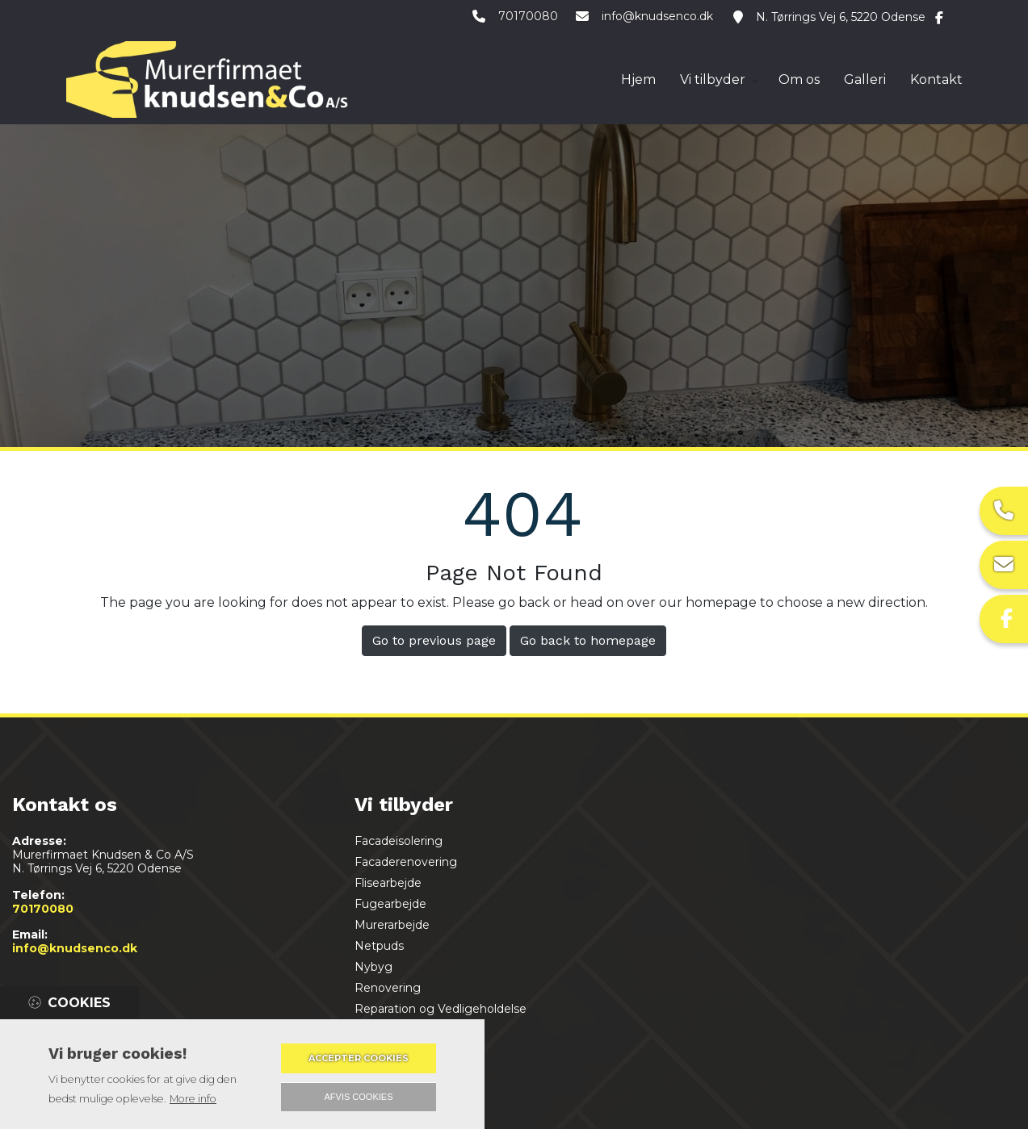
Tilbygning (384, 1071)
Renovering (388, 987)
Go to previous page (434, 640)
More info (193, 1099)
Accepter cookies (358, 1058)
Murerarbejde (392, 924)
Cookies (79, 1002)
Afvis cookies (359, 1097)
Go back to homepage (588, 640)
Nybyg (373, 966)
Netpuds (379, 945)
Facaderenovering (406, 862)
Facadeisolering (399, 841)
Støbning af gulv (401, 1029)
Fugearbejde (390, 903)
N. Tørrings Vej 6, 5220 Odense (840, 17)
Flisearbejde (388, 883)
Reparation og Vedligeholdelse (441, 1008)
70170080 (526, 17)
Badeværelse (392, 1050)
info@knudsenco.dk (657, 17)
